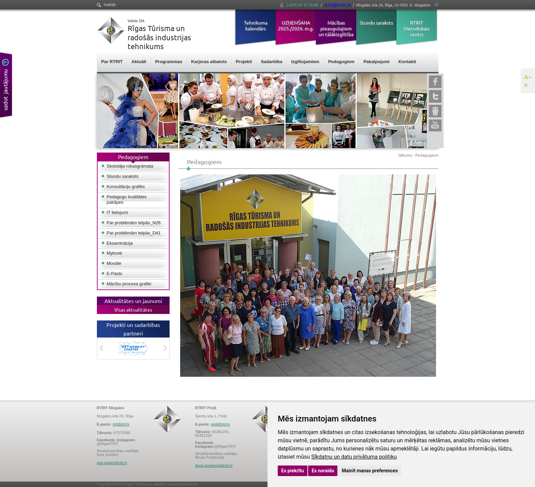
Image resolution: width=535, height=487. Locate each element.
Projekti (244, 61)
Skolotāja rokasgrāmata (130, 166)
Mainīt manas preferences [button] (370, 470)
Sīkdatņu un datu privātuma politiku (354, 457)
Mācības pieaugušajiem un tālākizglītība (336, 28)
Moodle (114, 263)
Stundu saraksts (376, 22)
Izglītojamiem (305, 61)
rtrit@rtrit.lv (337, 4)
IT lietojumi (117, 212)
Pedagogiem (341, 61)
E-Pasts (114, 273)
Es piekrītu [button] (292, 470)
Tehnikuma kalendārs (256, 25)
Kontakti (407, 61)
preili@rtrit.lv (220, 424)
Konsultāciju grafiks (126, 186)
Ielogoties (422, 5)
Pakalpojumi (376, 61)
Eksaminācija (120, 243)
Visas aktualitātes (133, 309)
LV (436, 4)
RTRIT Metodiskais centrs (417, 28)
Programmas (168, 61)
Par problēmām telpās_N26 (134, 222)
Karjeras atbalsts (209, 61)
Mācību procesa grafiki (129, 283)
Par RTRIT (112, 61)
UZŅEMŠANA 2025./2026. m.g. (296, 25)
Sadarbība (272, 61)
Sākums (405, 155)
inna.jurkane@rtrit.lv (112, 463)
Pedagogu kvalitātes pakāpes (127, 199)
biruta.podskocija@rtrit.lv (214, 466)
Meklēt (106, 4)
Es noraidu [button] (323, 470)
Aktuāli (138, 61)
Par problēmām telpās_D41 (134, 232)
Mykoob (114, 253)
